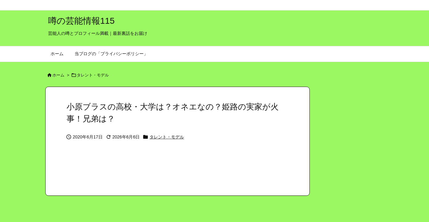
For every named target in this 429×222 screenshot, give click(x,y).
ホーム (58, 75)
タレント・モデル (93, 75)
